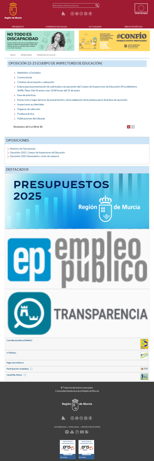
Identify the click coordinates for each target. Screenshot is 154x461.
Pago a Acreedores (15, 362)
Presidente (18, 26)
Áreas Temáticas (133, 26)
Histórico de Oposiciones (23, 148)
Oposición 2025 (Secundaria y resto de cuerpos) (34, 156)
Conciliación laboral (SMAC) (19, 340)
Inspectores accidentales (30, 104)
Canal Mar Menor (17, 375)
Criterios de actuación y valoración (35, 82)
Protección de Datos (90, 427)
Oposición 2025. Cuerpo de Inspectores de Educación (37, 152)
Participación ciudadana (20, 369)
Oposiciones (26, 55)
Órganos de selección (28, 109)
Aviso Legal (74, 427)
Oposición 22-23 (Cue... (46, 55)
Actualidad (95, 26)
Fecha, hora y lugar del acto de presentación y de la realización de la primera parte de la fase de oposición (72, 99)
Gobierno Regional (56, 26)
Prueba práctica (25, 113)
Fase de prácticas (26, 95)
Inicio (13, 55)
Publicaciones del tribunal (31, 118)
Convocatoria (24, 77)
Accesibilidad (60, 427)
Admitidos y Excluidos (29, 72)
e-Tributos (11, 353)
